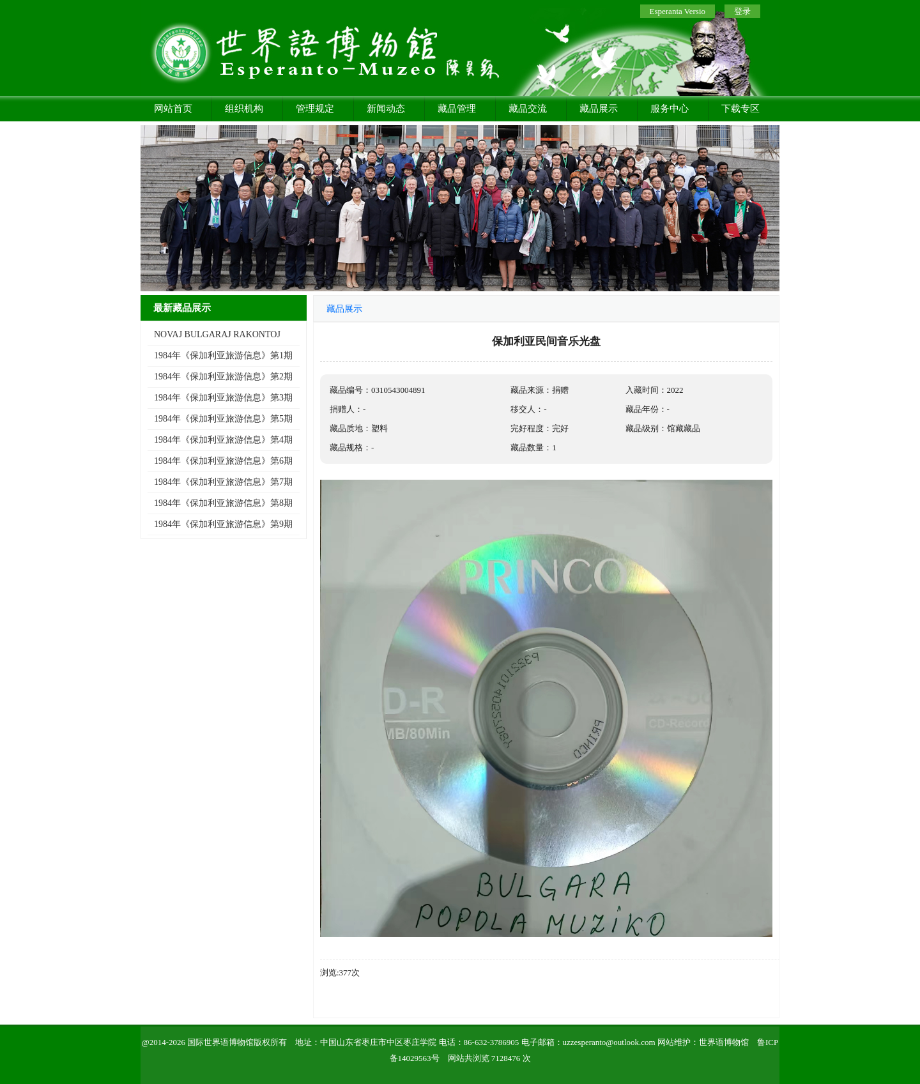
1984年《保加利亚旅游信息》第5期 (223, 419)
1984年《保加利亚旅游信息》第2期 (223, 376)
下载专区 (740, 108)
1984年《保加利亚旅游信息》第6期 (223, 461)
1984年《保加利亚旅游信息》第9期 (223, 524)
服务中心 (669, 108)
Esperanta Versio (677, 11)
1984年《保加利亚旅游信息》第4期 (223, 440)
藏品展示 (598, 108)
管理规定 (315, 108)
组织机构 (244, 108)
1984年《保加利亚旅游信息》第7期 (223, 482)
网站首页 (173, 108)
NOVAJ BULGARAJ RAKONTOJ (217, 334)
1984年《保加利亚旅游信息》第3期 (223, 397)
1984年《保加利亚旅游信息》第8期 (223, 503)
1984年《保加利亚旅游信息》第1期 (223, 355)
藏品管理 (457, 108)
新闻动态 (386, 108)
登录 (742, 11)
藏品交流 (528, 108)
